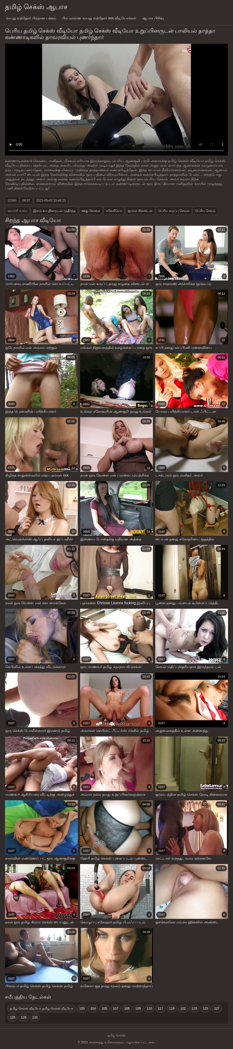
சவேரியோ (114, 210)
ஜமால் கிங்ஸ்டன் (140, 210)
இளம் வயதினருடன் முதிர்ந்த (54, 210)
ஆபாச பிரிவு (153, 18)
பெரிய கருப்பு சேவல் (173, 210)
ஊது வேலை (90, 210)
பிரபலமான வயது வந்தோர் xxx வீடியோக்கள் (99, 18)
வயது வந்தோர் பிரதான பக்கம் (31, 18)
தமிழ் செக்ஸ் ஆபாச (36, 6)
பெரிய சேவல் (205, 210)
